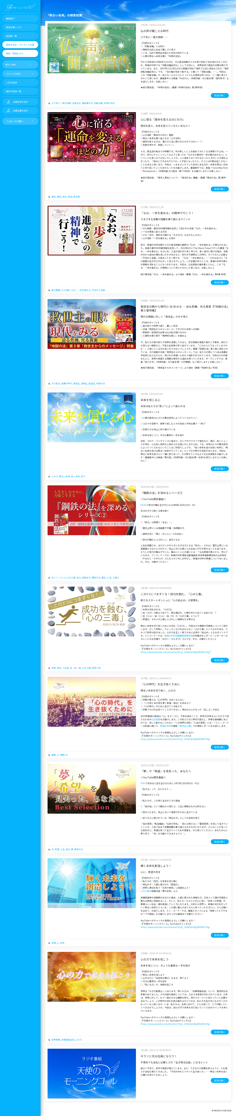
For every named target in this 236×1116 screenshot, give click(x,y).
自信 (70, 196)
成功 (64, 196)
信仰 (68, 849)
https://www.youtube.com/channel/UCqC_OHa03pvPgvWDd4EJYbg (175, 652)
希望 (57, 849)
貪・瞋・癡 (75, 667)
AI (67, 754)
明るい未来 (64, 476)
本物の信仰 (109, 103)
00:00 (143, 504)
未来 (62, 942)
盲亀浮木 (76, 103)
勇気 (53, 196)
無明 (62, 754)
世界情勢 (55, 1039)
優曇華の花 (87, 103)
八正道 (65, 667)
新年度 (76, 196)
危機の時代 (66, 383)
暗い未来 (75, 476)
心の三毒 (71, 577)
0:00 (143, 783)
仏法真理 (156, 719)
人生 (109, 577)
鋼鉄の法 (96, 577)
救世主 (76, 383)
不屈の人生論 (98, 290)
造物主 (84, 383)
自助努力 (86, 577)
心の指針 (65, 290)
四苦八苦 (96, 667)
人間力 (115, 577)
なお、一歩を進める (81, 290)
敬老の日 (78, 849)
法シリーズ (56, 577)
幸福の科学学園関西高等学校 (178, 635)
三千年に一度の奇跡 (61, 103)
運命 (59, 196)
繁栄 (103, 577)
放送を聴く (219, 95)
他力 (78, 577)
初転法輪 (98, 103)
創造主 (92, 383)
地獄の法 (100, 383)
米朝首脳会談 (67, 1039)
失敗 (53, 667)
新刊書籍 (55, 290)
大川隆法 (55, 383)
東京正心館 (185, 725)
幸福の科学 (165, 725)
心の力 (54, 476)
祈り (83, 476)
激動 (53, 754)
